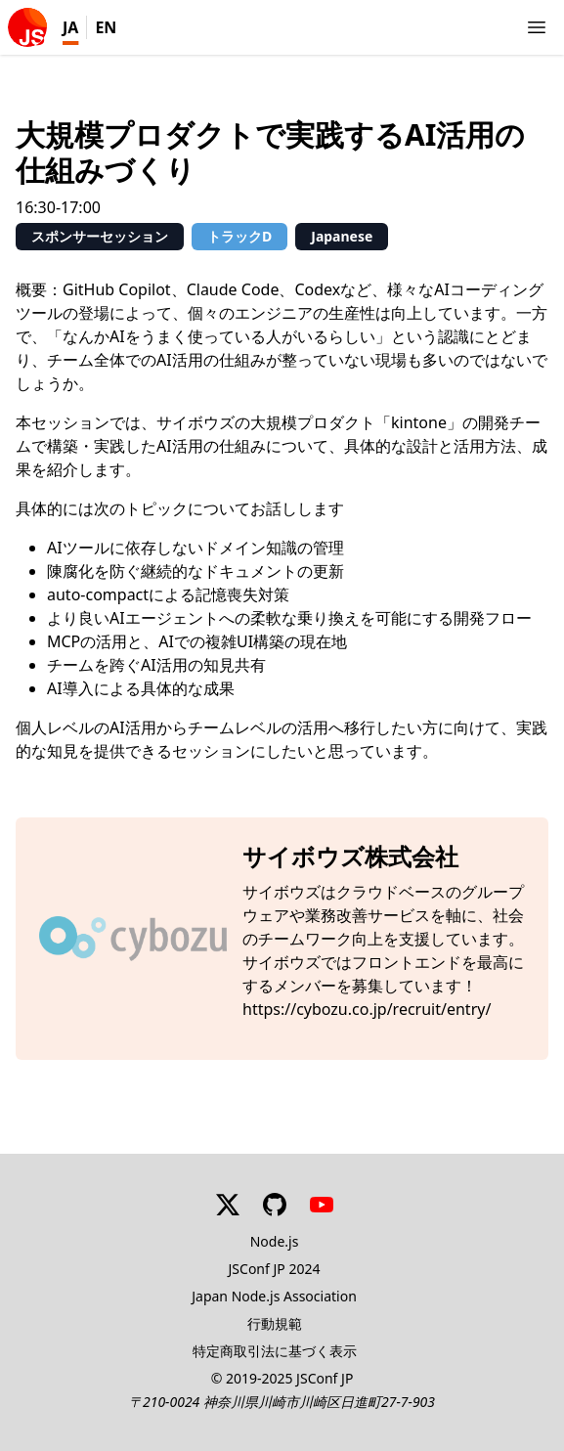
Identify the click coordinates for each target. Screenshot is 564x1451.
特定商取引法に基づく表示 (275, 1350)
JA (70, 27)
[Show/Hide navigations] (536, 27)
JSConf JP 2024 (275, 1268)
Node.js (274, 1241)
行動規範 (274, 1323)
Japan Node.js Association (274, 1296)
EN (105, 27)
